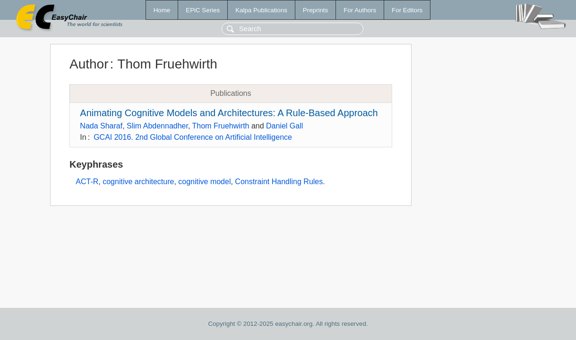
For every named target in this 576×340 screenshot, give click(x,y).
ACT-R (87, 182)
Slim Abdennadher (157, 126)
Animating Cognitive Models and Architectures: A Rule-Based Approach (229, 113)
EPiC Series (203, 10)
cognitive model (204, 182)
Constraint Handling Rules (279, 182)
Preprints (315, 10)
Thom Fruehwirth (220, 126)
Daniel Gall (284, 126)
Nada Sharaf (101, 126)
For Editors (407, 10)
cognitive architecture (138, 182)
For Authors (360, 10)
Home (162, 10)
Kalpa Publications (261, 10)
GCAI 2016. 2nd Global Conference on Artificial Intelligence (193, 137)
